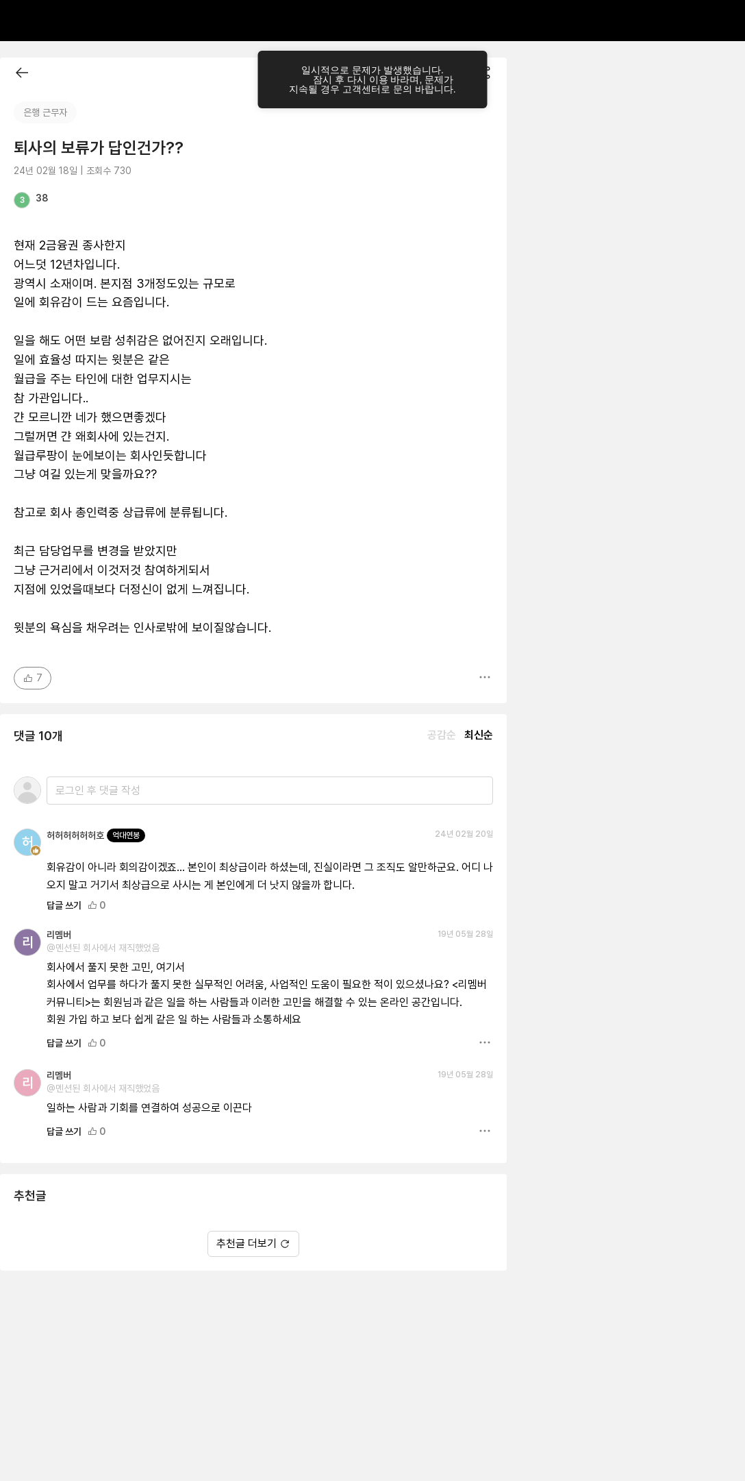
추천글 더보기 (253, 1243)
